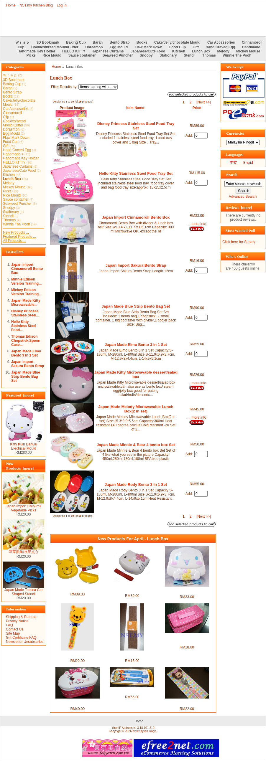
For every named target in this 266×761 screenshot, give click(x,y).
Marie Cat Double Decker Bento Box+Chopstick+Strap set (77, 703)
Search (231, 174)
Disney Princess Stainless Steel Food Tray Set (136, 125)
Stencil (189, 55)
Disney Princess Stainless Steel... (25, 313)
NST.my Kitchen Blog (36, 5)
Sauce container (82, 55)
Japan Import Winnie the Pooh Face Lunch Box (77, 588)
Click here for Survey (238, 242)
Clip (21, 47)
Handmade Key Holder (36, 51)
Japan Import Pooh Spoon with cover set (77, 655)
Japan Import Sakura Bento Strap (27, 364)
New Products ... (16, 232)
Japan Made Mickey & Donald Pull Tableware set (132, 691)
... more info (197, 224)
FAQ (9, 625)
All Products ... (14, 241)
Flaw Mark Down (148, 47)
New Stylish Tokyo (145, 731)
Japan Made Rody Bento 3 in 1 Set (136, 484)
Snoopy (146, 55)
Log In (61, 5)
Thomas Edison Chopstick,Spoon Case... (25, 340)
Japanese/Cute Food (148, 51)
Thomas (209, 55)
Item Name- (135, 108)
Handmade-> (13, 154)
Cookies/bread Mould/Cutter (54, 47)
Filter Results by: (64, 87)
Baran (98, 42)
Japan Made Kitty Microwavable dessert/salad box (136, 374)
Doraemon (94, 47)
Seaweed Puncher (118, 55)
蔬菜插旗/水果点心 (23, 550)
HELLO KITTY (74, 51)
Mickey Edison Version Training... (26, 292)
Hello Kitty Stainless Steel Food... (23, 326)
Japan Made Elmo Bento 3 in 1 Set (26, 353)
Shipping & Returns (21, 617)
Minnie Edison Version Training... (26, 281)
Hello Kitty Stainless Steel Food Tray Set (136, 173)
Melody (223, 51)
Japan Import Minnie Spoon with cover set (187, 703)
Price (197, 108)
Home (11, 5)
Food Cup (177, 47)
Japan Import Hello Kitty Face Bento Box (132, 589)
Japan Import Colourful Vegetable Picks (23, 506)
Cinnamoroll (252, 42)
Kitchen (178, 51)
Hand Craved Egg (220, 47)
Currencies (235, 133)
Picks (31, 55)
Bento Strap (120, 42)
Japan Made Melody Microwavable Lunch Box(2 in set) (135, 409)
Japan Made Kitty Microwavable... (25, 302)
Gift (196, 47)
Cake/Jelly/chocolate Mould (177, 42)
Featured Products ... (19, 237)
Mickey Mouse (248, 51)
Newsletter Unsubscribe (24, 642)
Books (142, 42)
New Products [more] (20, 466)
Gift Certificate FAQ (21, 637)
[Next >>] (203, 102)
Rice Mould (51, 55)
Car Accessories (221, 42)
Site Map (13, 633)
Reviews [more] (239, 207)
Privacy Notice (17, 621)
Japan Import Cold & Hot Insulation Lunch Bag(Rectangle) (187, 639)
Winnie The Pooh (237, 55)
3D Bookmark (47, 42)
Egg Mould (119, 47)
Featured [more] (20, 395)
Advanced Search (243, 196)
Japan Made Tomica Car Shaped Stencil (23, 590)
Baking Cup (76, 42)
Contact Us (14, 629)
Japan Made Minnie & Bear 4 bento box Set (136, 445)
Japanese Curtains (108, 51)
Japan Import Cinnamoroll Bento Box (27, 269)
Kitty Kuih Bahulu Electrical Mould (23, 444)
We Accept (235, 67)
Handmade (251, 47)
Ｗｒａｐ (22, 42)
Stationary (168, 55)
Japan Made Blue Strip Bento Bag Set (25, 376)
